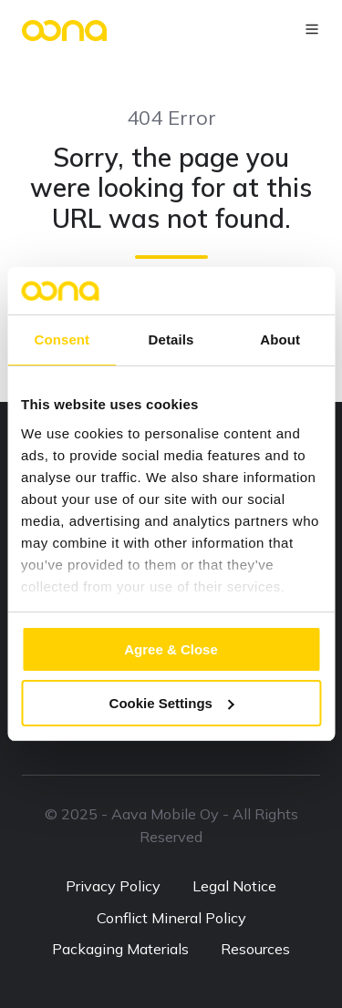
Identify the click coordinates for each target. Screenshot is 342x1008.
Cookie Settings (171, 703)
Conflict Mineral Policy (171, 918)
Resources (255, 949)
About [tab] (280, 339)
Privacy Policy (113, 886)
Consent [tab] (61, 339)
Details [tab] (171, 339)
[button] (312, 29)
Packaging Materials (120, 949)
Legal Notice (234, 886)
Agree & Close (171, 649)
